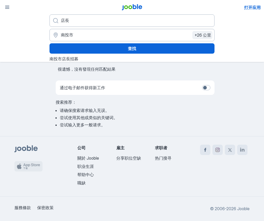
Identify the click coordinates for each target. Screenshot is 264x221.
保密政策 (45, 207)
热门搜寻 (163, 158)
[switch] (206, 87)
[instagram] (217, 150)
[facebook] (205, 150)
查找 (132, 48)
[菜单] (7, 7)
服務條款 (22, 207)
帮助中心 (85, 174)
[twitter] (230, 150)
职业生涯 (85, 166)
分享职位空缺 (128, 158)
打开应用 (252, 7)
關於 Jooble (88, 158)
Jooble (243, 208)
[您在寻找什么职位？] (132, 20)
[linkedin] (242, 150)
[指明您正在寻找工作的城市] (132, 35)
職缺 (81, 182)
